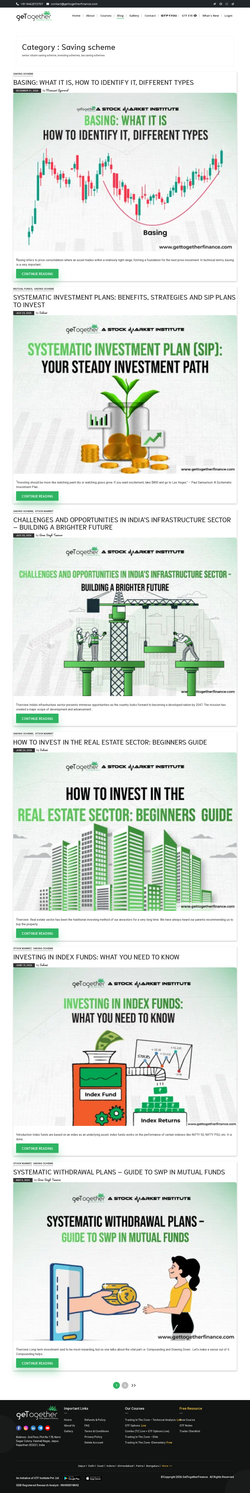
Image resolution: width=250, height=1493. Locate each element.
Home (76, 15)
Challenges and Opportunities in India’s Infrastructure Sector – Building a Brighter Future (122, 523)
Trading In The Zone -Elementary (145, 1442)
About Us (69, 1425)
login (228, 15)
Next (133, 1385)
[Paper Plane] (232, 4)
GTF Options (132, 1425)
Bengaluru (152, 1465)
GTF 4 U (170, 15)
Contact (150, 15)
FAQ (86, 1425)
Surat (100, 1465)
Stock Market (44, 511)
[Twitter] (214, 4)
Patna (139, 1465)
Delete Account (93, 1442)
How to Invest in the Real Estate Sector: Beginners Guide (110, 741)
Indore (110, 1465)
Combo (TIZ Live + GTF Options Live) (147, 1431)
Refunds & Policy (94, 1419)
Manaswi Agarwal (57, 90)
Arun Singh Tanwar (50, 535)
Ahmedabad (125, 1465)
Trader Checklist (190, 1431)
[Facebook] (221, 4)
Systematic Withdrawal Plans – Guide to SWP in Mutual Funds (119, 1171)
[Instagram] (227, 4)
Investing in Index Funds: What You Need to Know (96, 956)
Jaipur (81, 1465)
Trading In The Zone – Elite (141, 1436)
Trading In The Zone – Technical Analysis (150, 1419)
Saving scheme (23, 73)
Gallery (68, 1431)
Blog (120, 15)
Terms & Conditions (96, 1431)
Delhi (91, 1465)
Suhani (43, 313)
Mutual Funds (22, 288)
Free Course (187, 1419)
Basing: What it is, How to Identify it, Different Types (103, 81)
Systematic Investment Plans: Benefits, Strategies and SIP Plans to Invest (124, 300)
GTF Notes (186, 1425)
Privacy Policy (93, 1436)
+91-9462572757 (32, 4)
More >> (167, 1465)
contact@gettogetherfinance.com (74, 4)
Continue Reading (37, 273)
